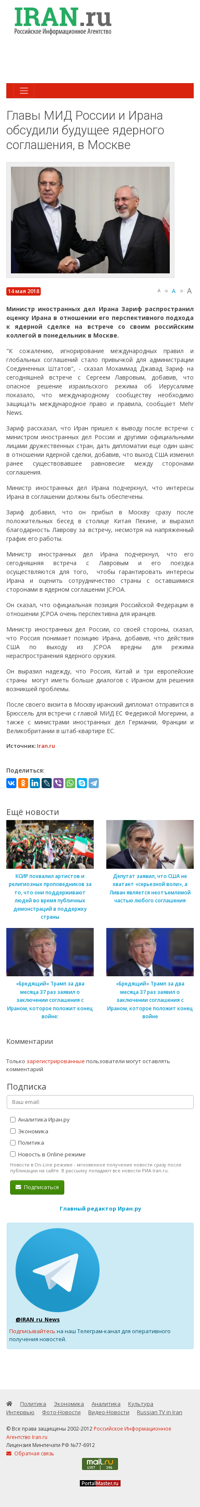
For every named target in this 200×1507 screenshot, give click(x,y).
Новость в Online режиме (48, 1154)
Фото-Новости (61, 1412)
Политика (27, 1142)
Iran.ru (46, 746)
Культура (140, 1403)
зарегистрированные (55, 1061)
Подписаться (37, 1187)
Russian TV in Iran (159, 1412)
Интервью (20, 1412)
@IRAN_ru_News (38, 1319)
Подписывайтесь (32, 1331)
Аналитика (106, 1403)
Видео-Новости (108, 1412)
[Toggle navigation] (23, 91)
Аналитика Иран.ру (40, 1119)
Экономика (29, 1131)
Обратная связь (30, 1453)
